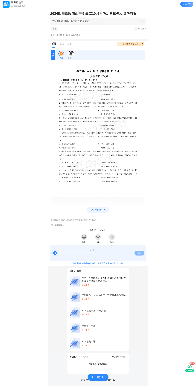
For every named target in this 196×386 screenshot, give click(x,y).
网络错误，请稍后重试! (98, 364)
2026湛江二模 (88, 326)
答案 (62, 43)
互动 (72, 43)
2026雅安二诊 (88, 341)
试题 (54, 43)
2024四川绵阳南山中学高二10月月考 (70, 21)
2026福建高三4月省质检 (94, 310)
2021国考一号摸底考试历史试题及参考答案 (103, 295)
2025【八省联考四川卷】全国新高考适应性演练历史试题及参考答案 (104, 280)
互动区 (73, 357)
